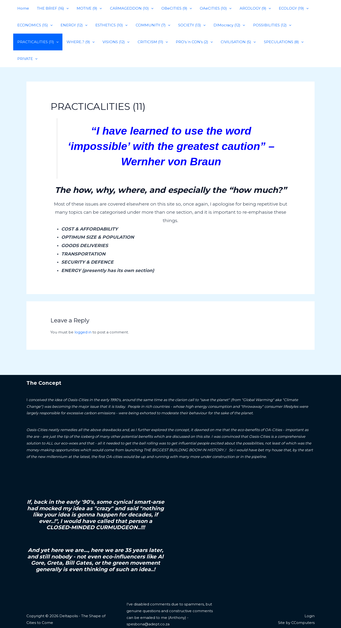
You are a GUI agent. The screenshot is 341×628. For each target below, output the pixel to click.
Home (23, 8)
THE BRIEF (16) (51, 8)
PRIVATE (315, 42)
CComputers (303, 606)
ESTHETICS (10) (109, 25)
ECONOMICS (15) (34, 25)
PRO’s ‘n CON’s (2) (190, 42)
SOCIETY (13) (188, 25)
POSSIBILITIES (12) (267, 25)
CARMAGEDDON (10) (129, 8)
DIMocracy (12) (225, 25)
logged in (82, 315)
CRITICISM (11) (150, 42)
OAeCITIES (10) (211, 8)
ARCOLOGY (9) (250, 8)
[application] (65, 8)
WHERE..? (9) (79, 42)
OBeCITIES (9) (173, 8)
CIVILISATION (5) (233, 42)
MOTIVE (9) (87, 8)
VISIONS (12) (114, 42)
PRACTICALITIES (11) (37, 42)
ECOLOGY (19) (288, 8)
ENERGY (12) (72, 25)
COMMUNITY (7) (150, 25)
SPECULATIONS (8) (278, 42)
